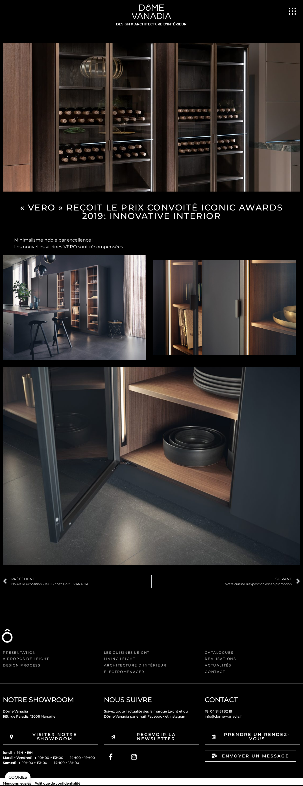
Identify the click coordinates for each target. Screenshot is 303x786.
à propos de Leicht (26, 659)
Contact (215, 672)
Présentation (19, 652)
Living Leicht (120, 659)
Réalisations (220, 659)
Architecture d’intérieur (135, 665)
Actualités (218, 665)
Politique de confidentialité (57, 783)
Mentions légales (17, 783)
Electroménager (124, 672)
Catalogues (219, 652)
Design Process (21, 665)
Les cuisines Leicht (127, 652)
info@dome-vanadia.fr (224, 716)
